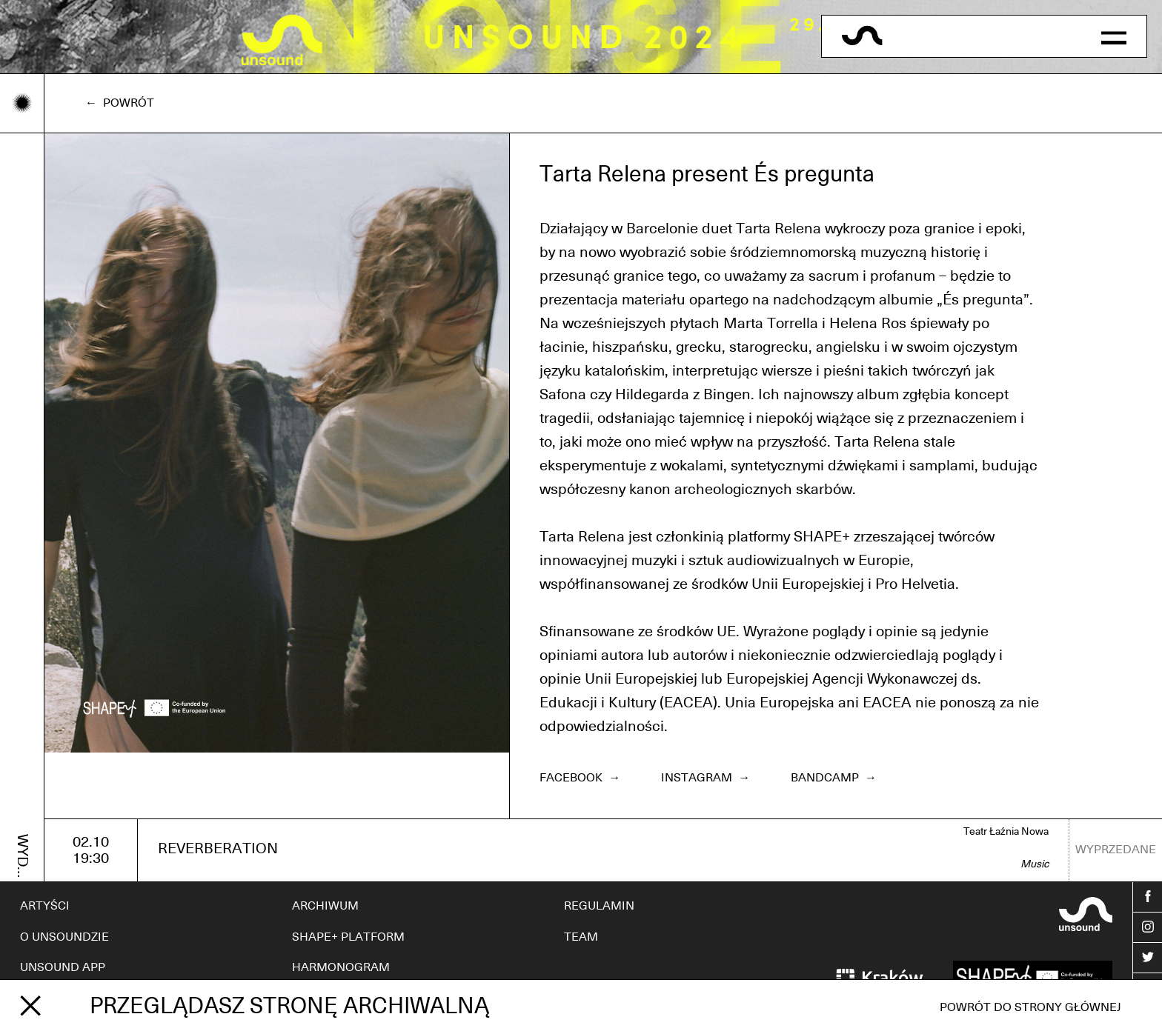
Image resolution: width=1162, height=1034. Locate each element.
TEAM (581, 937)
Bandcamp (834, 778)
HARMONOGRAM (341, 967)
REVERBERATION (218, 848)
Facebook (580, 778)
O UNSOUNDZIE (64, 937)
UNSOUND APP (62, 967)
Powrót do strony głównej (1030, 1007)
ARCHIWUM (325, 906)
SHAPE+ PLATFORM (348, 937)
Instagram (705, 778)
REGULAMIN (599, 906)
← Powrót (119, 103)
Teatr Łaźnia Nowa (1006, 832)
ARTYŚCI (45, 906)
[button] (1113, 36)
